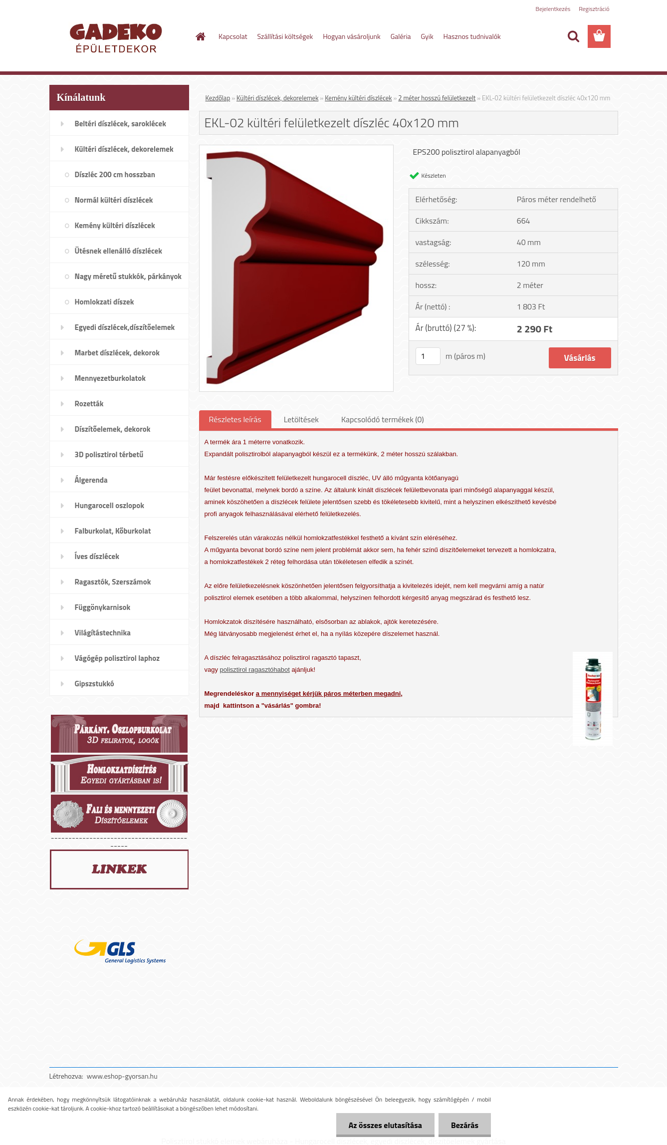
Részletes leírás (235, 419)
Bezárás (464, 1125)
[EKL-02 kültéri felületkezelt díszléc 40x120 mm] (297, 149)
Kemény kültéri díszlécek (358, 98)
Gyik (427, 36)
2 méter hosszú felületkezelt (436, 98)
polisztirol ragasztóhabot (255, 669)
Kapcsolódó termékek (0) (382, 419)
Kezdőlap (218, 98)
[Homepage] (199, 36)
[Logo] (118, 37)
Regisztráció (594, 8)
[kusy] (428, 356)
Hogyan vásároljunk (351, 36)
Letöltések (301, 419)
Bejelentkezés (553, 8)
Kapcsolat (233, 36)
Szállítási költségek (285, 36)
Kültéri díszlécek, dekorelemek (277, 98)
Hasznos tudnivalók (472, 36)
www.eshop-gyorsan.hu (122, 1076)
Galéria (401, 36)
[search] (573, 36)
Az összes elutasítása (385, 1125)
